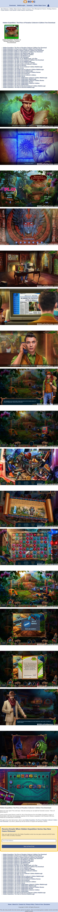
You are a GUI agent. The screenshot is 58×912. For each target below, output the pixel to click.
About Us (15, 904)
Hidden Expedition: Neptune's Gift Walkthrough (16, 56)
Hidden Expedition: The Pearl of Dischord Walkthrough (19, 87)
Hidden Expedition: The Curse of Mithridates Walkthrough (19, 79)
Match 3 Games (26, 8)
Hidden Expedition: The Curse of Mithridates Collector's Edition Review (23, 80)
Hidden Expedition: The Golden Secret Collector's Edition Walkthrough (23, 69)
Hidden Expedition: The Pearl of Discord (14, 65)
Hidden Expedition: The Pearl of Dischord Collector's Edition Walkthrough (24, 86)
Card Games (13, 10)
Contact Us (22, 904)
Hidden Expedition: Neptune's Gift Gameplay (16, 57)
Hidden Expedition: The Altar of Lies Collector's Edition (19, 62)
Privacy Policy (30, 904)
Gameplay (29, 5)
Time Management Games (39, 8)
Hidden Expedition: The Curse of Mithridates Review (18, 82)
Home (9, 904)
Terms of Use (39, 904)
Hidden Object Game (40, 5)
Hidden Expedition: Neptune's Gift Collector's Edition (18, 54)
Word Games (29, 10)
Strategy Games (51, 8)
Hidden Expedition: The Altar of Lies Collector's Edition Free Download (23, 60)
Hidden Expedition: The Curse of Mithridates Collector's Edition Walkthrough (25, 77)
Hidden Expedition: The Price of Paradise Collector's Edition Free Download (25, 47)
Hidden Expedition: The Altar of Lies (13, 68)
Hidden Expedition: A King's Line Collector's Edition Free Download (22, 49)
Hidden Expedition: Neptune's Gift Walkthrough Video (18, 53)
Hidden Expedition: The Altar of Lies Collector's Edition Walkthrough (22, 66)
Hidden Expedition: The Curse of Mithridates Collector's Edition (21, 83)
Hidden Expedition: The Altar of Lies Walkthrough (17, 61)
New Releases (5, 8)
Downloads (12, 5)
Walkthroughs (21, 5)
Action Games (21, 10)
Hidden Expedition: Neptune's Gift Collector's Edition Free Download (23, 51)
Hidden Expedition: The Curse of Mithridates (16, 84)
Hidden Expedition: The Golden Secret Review (16, 73)
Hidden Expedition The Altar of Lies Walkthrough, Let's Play (20, 58)
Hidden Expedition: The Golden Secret (14, 76)
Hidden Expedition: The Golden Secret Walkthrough (18, 71)
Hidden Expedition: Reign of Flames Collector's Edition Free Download (23, 50)
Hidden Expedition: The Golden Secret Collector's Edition (19, 75)
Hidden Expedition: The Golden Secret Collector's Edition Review (21, 72)
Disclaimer (47, 904)
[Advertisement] (29, 16)
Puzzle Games (5, 10)
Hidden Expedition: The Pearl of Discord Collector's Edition (20, 64)
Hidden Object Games (15, 8)
